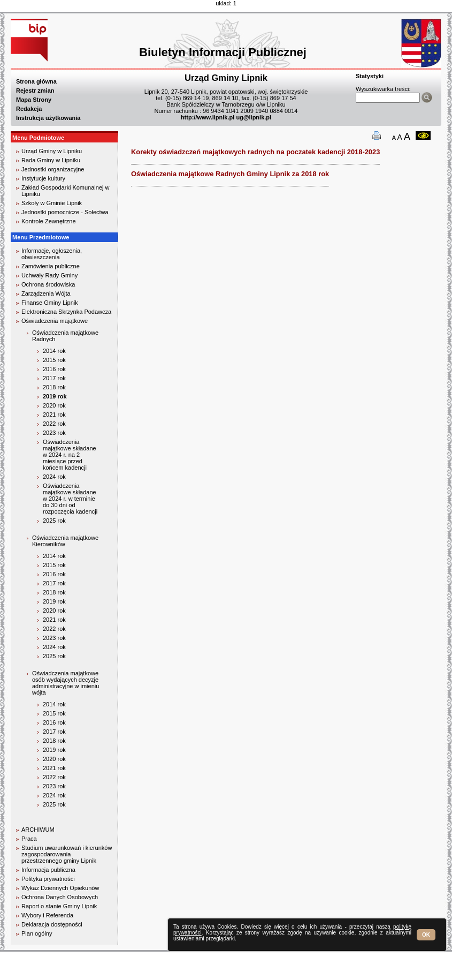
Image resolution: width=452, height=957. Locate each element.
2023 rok (54, 432)
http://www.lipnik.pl (207, 117)
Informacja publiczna (48, 869)
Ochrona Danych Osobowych (59, 897)
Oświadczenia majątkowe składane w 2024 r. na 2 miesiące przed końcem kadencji (69, 455)
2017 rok (54, 378)
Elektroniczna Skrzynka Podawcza (66, 311)
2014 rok (54, 351)
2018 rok (54, 387)
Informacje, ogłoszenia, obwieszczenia (51, 253)
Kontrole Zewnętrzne (48, 221)
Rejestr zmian (35, 90)
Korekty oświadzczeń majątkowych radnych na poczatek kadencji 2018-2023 (255, 152)
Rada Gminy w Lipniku (50, 160)
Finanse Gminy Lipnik (49, 302)
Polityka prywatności (48, 879)
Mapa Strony (33, 99)
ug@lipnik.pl (253, 117)
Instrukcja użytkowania (48, 118)
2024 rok (54, 476)
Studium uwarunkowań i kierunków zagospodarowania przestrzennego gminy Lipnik (66, 854)
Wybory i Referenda (47, 915)
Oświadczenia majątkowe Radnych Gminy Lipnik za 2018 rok (230, 174)
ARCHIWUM (38, 829)
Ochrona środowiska (48, 284)
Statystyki (370, 76)
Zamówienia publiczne (50, 266)
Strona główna (36, 81)
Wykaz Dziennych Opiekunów (60, 888)
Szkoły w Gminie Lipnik (51, 203)
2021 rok (54, 414)
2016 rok (54, 369)
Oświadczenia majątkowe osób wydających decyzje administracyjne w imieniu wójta (65, 683)
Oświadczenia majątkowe (54, 321)
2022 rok (54, 423)
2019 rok (55, 396)
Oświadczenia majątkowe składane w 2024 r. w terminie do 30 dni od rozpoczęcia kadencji (70, 499)
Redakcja (29, 109)
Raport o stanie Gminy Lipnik (59, 906)
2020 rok (54, 405)
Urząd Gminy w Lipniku (51, 151)
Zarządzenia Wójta (46, 293)
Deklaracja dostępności (51, 924)
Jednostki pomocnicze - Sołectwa (65, 212)
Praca (29, 838)
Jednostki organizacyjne (52, 169)
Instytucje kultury (43, 178)
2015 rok (54, 360)
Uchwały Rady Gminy (49, 275)
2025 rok (54, 520)
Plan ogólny (36, 933)
